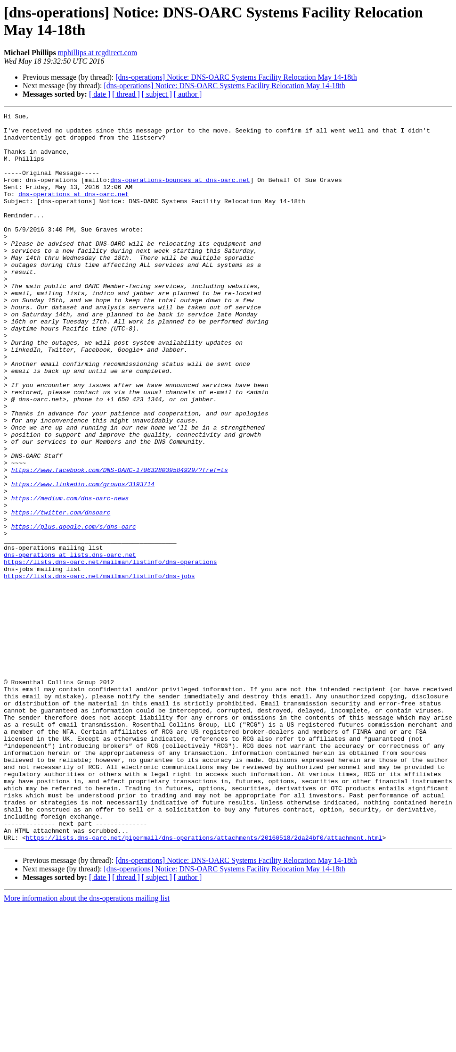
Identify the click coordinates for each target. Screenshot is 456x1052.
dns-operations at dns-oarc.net (73, 211)
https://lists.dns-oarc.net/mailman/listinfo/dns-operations (110, 652)
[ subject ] (157, 94)
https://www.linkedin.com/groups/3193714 (83, 559)
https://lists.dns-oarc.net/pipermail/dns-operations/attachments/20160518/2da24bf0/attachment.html (204, 983)
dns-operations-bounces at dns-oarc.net (180, 194)
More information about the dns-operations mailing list (87, 1044)
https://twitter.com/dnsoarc (61, 592)
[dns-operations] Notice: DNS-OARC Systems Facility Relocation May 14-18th (236, 77)
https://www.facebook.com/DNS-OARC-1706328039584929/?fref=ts (119, 542)
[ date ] (99, 94)
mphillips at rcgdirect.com (97, 53)
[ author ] (188, 94)
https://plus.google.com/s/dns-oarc (73, 609)
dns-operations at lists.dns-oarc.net (70, 643)
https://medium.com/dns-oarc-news (70, 576)
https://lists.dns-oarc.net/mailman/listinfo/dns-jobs (99, 669)
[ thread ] (126, 94)
